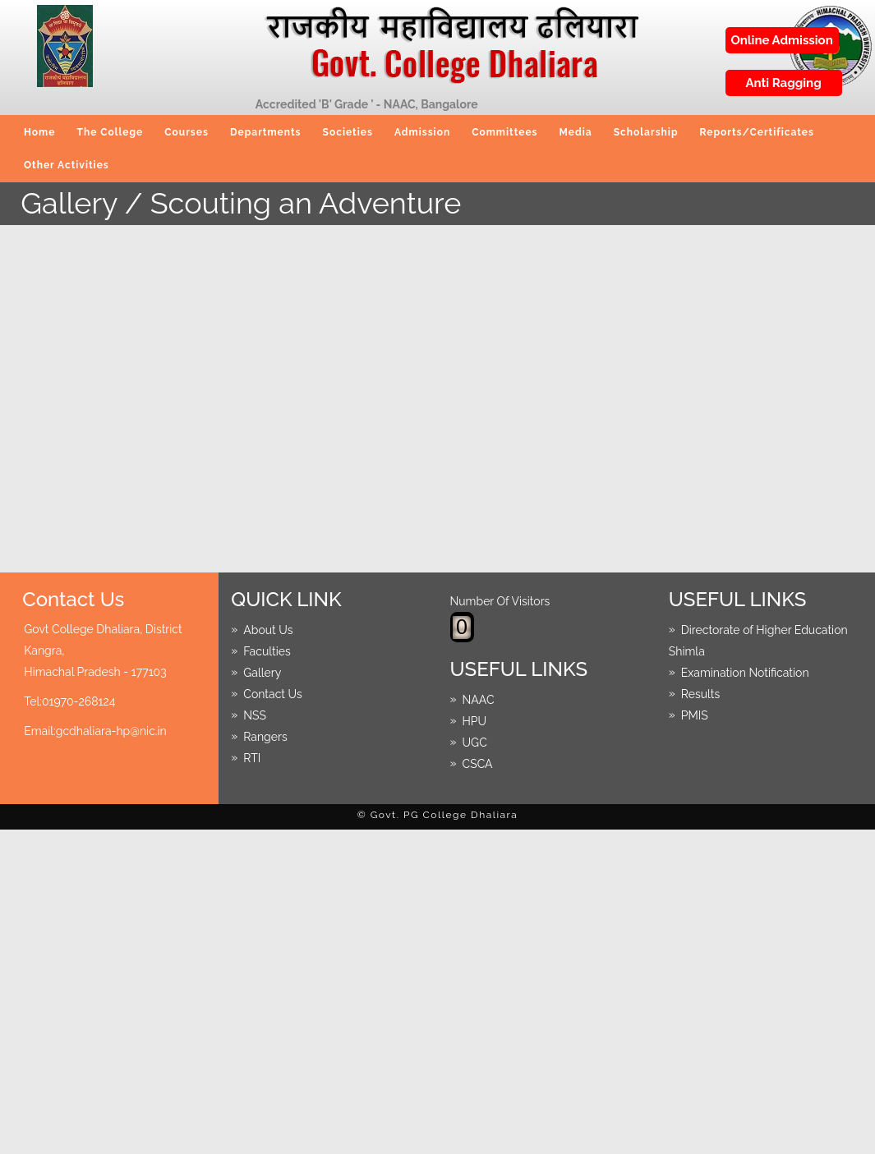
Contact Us (272, 693)
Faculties (267, 650)
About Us (267, 629)
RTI (251, 757)
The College (109, 132)
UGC (475, 741)
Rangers (265, 736)
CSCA (478, 763)
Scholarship (646, 132)
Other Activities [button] (66, 165)
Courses (186, 132)
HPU (475, 720)
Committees (504, 132)
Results (700, 693)
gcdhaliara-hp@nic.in (111, 731)
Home (39, 132)
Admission (422, 132)
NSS (254, 714)
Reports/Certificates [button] (757, 132)
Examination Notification (745, 671)
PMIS (694, 714)
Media (576, 132)
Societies (348, 132)
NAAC (479, 699)
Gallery (262, 671)
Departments (266, 132)
